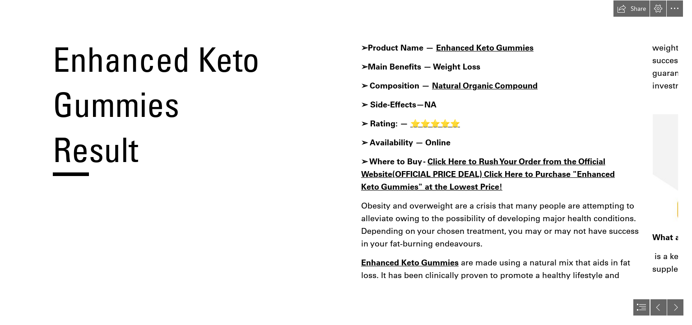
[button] (631, 8)
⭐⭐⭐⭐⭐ (435, 123)
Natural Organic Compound (485, 85)
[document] (346, 162)
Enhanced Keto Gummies (485, 47)
